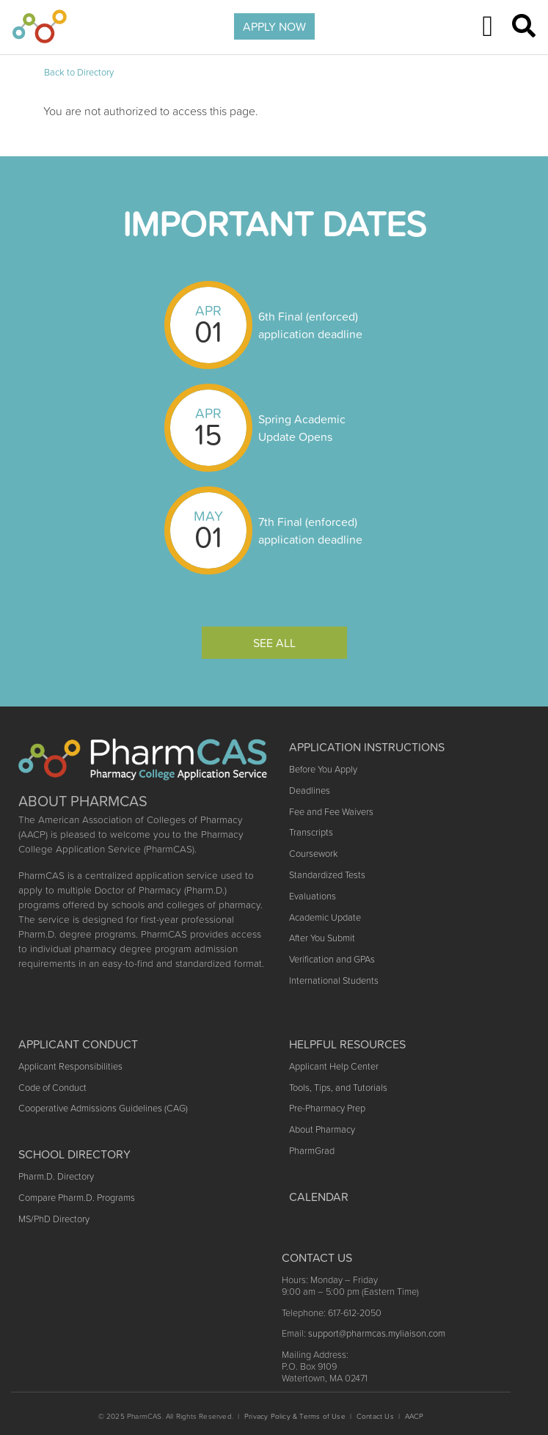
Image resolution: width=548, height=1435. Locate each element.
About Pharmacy (322, 1129)
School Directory (74, 1154)
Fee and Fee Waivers (331, 812)
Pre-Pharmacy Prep (327, 1108)
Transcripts (311, 832)
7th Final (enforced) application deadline (310, 530)
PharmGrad (312, 1151)
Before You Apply (323, 769)
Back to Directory (79, 72)
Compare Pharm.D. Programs (76, 1198)
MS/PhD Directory (53, 1219)
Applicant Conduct (78, 1044)
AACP (414, 1416)
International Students (334, 980)
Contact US (317, 1257)
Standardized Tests (327, 875)
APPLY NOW (274, 26)
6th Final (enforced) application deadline (310, 325)
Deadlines (309, 790)
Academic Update (325, 917)
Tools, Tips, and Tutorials (338, 1088)
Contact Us (375, 1416)
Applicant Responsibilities (70, 1066)
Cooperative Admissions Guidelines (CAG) (103, 1108)
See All (274, 642)
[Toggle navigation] (487, 26)
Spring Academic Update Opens (302, 427)
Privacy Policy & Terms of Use (295, 1416)
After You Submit (322, 938)
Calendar (318, 1196)
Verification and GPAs (332, 959)
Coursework (313, 854)
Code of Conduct (52, 1088)
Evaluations (312, 896)
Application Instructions (367, 747)
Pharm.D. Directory (56, 1176)
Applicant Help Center (334, 1066)
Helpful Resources (347, 1044)
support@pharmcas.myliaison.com (376, 1333)
